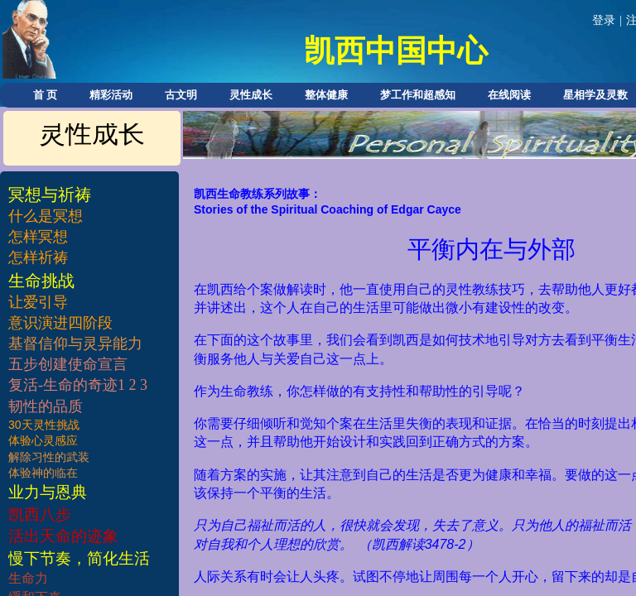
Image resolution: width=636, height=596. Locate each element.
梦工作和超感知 (417, 95)
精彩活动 (110, 95)
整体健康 (326, 95)
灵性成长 (250, 95)
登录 (603, 20)
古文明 (181, 95)
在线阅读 (509, 95)
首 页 (45, 95)
